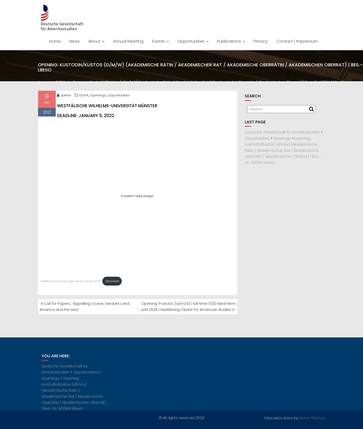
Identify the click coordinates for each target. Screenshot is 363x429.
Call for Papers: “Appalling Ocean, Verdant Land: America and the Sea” (85, 306)
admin (64, 96)
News (74, 41)
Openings (98, 96)
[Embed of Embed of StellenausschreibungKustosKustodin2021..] (138, 197)
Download (112, 282)
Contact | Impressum (297, 41)
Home (55, 41)
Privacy (261, 41)
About (94, 41)
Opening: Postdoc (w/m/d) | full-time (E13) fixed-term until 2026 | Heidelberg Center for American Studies (188, 306)
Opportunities (190, 41)
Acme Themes (312, 417)
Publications (229, 41)
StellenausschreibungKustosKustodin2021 (70, 282)
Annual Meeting (128, 41)
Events (158, 41)
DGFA (83, 96)
